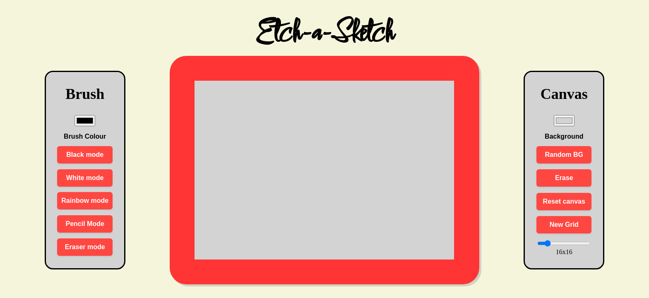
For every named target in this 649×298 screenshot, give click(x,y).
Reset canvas (564, 201)
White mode (85, 177)
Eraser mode (85, 246)
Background (564, 136)
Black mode (84, 154)
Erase (564, 177)
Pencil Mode (85, 223)
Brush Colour (85, 136)
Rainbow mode (84, 200)
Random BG (564, 154)
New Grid (564, 224)
